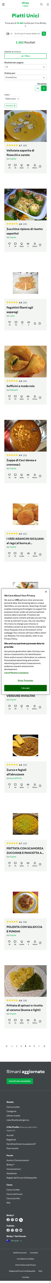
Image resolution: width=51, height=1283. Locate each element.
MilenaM (14, 390)
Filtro (25, 56)
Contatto (34, 1253)
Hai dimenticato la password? (21, 1144)
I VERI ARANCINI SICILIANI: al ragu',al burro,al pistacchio (25, 541)
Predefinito (25, 77)
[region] (25, 641)
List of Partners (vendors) (16, 673)
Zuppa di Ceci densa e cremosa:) (21, 462)
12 (25, 66)
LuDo (12, 316)
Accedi (10, 1135)
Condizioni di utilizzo (25, 1259)
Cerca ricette (13, 1107)
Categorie (11, 1111)
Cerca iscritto (13, 1198)
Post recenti (12, 1148)
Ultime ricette (13, 1115)
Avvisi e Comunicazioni (18, 1160)
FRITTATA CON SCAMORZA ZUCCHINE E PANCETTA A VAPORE (25, 851)
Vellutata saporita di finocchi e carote (20, 153)
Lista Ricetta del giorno (18, 1120)
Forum (10, 1155)
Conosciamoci (14, 1169)
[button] (3, 4)
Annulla (11, 105)
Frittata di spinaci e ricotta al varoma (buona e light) (25, 1008)
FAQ (40, 1271)
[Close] (46, 592)
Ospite (13, 158)
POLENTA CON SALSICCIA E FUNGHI (24, 929)
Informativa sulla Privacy (25, 1265)
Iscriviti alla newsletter (20, 1081)
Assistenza (12, 1173)
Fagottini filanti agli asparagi (20, 310)
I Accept (25, 688)
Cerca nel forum (14, 1194)
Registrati (11, 1139)
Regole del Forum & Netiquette (22, 1177)
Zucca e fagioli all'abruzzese (16, 772)
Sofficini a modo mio (21, 386)
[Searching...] (27, 33)
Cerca (9, 1185)
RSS (8, 1202)
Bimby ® (10, 1164)
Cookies (25, 1277)
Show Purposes (25, 680)
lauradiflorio (16, 778)
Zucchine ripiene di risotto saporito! (25, 231)
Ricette (10, 1102)
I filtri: (7, 94)
